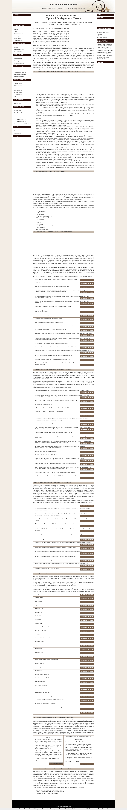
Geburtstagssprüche (19, 70)
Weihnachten (17, 103)
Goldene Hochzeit (19, 49)
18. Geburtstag (18, 83)
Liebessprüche (18, 58)
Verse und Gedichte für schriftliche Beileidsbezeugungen (50, 791)
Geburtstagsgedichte (20, 74)
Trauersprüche (20, 115)
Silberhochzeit (18, 51)
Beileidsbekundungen (22, 119)
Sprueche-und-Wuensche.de (60, 45)
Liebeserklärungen (19, 63)
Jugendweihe (18, 40)
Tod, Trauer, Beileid (19, 112)
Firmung (16, 36)
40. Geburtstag (18, 88)
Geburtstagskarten (19, 76)
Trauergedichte (21, 117)
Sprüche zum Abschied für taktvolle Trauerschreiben (49, 790)
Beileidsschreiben (21, 121)
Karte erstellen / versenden (56, 763)
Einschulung (17, 110)
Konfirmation (17, 38)
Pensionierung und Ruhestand (22, 124)
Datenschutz (17, 133)
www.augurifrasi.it (101, 55)
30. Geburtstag (18, 85)
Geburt (16, 29)
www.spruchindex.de (102, 31)
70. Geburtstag (18, 94)
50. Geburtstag (18, 90)
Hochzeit (16, 47)
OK (107, 809)
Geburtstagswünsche (20, 72)
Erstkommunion (18, 33)
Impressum (17, 130)
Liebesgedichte (18, 61)
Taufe (15, 31)
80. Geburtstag (18, 97)
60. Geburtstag (18, 92)
